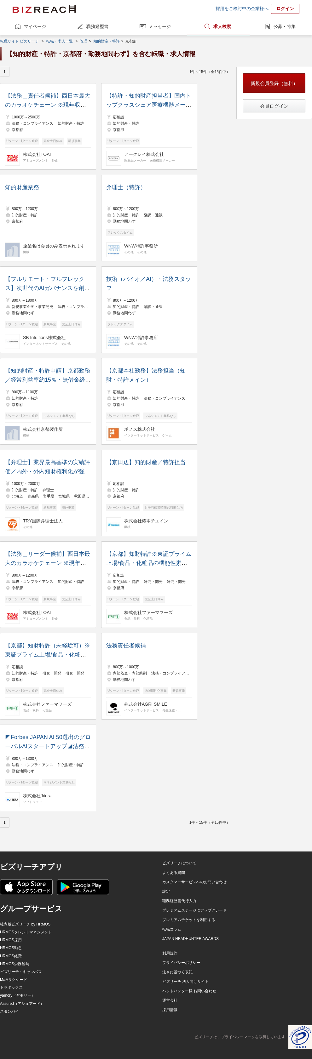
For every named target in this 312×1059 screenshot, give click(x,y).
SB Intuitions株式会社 (44, 337)
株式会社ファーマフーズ (148, 612)
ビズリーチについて (179, 863)
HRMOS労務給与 (14, 964)
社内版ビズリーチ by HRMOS (25, 924)
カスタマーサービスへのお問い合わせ (194, 882)
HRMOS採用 (11, 940)
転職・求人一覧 (59, 41)
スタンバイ (9, 1011)
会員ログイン (274, 106)
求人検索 (222, 26)
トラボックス (11, 987)
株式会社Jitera (37, 795)
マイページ (35, 26)
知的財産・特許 (106, 41)
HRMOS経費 (11, 956)
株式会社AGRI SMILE (145, 704)
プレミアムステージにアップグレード (194, 910)
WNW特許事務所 (141, 245)
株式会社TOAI (37, 154)
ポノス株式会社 (139, 429)
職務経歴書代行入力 (179, 901)
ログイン (285, 8)
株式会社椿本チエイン (146, 520)
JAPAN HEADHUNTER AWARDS (190, 939)
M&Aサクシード (13, 979)
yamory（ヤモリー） (17, 995)
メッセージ (160, 26)
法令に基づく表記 (177, 972)
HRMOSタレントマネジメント (26, 932)
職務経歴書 (97, 26)
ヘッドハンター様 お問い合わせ (189, 991)
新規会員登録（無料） (274, 83)
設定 (166, 891)
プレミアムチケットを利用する (188, 920)
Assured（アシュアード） (22, 1003)
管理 (83, 41)
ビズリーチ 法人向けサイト (185, 981)
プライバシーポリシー (181, 962)
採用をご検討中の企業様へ (242, 8)
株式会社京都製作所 (43, 429)
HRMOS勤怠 (11, 948)
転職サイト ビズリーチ (19, 41)
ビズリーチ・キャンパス (21, 972)
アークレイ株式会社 (144, 154)
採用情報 (169, 1010)
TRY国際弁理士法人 (43, 520)
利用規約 (169, 953)
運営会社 (169, 1000)
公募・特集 (285, 26)
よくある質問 (173, 872)
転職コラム (171, 929)
